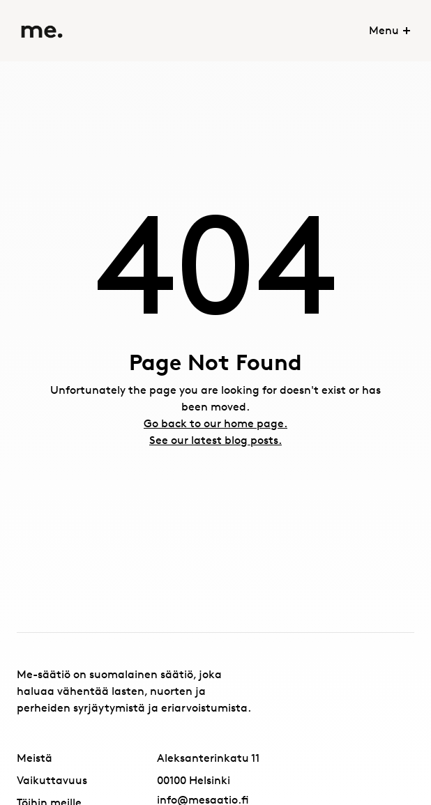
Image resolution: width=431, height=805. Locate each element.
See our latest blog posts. (215, 440)
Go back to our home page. (215, 423)
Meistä (34, 758)
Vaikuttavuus (52, 780)
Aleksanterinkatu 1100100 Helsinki (208, 769)
